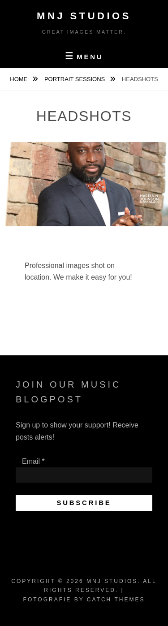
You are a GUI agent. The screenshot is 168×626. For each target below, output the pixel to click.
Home (19, 79)
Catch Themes (116, 599)
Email (33, 461)
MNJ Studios (84, 16)
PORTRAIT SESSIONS (75, 79)
